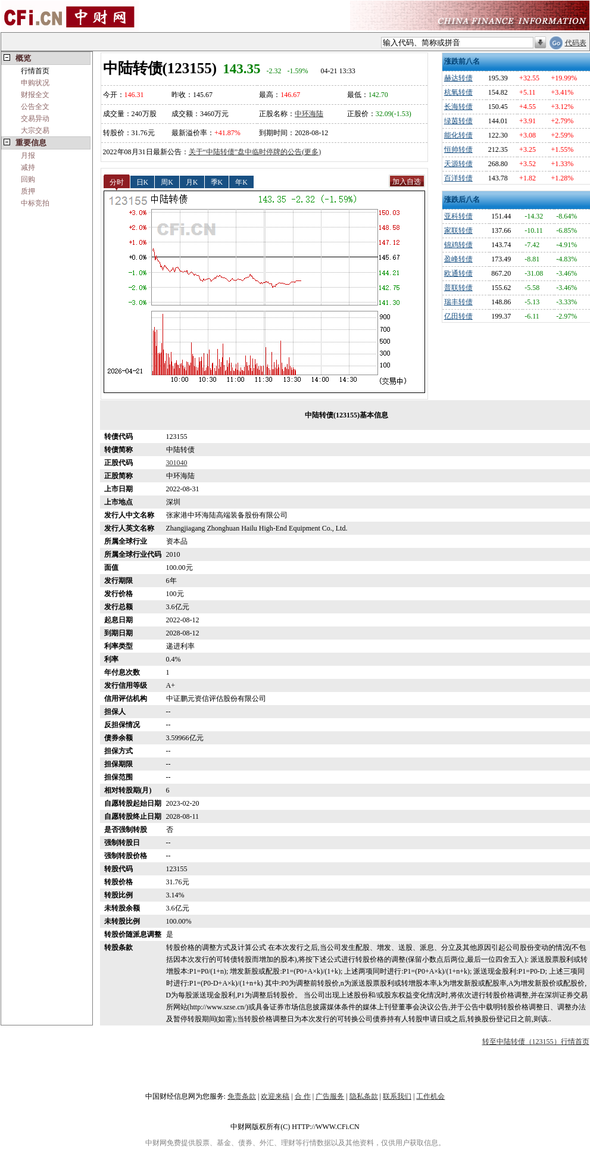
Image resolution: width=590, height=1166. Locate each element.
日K (142, 181)
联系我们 (397, 1096)
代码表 (575, 43)
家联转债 (458, 230)
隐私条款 (363, 1096)
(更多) (311, 152)
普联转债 (458, 287)
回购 (28, 179)
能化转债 (458, 135)
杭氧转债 (458, 92)
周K (167, 181)
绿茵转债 (458, 121)
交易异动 (35, 118)
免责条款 (241, 1096)
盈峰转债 (458, 259)
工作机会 (430, 1096)
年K (241, 181)
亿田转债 (458, 316)
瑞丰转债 (458, 302)
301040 (177, 463)
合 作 (303, 1096)
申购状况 (35, 83)
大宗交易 (35, 130)
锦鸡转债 (458, 245)
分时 (117, 181)
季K (217, 181)
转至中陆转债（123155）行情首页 (535, 1041)
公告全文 (35, 106)
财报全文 (35, 95)
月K (192, 181)
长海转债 (458, 106)
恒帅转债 (458, 149)
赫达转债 (458, 78)
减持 (28, 167)
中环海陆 (309, 114)
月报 (28, 155)
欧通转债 (458, 273)
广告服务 (330, 1096)
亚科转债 (458, 216)
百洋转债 (458, 178)
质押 (28, 191)
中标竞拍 (35, 203)
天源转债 (458, 164)
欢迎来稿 (275, 1096)
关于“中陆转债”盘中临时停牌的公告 (245, 152)
